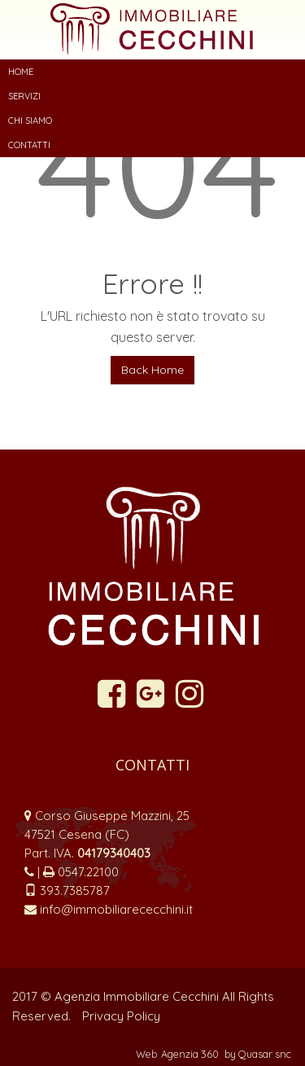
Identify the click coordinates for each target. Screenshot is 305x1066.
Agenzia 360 (191, 1053)
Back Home (152, 369)
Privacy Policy (121, 1016)
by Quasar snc (257, 1053)
